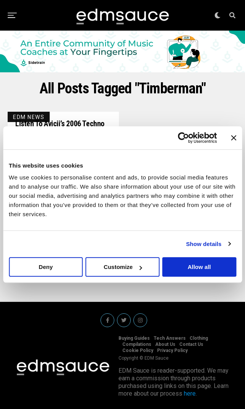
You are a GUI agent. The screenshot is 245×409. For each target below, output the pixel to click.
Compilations (136, 344)
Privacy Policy (172, 350)
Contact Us (191, 344)
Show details (204, 244)
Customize (123, 267)
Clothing (199, 338)
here (190, 393)
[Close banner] (233, 137)
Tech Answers (170, 338)
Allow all (199, 267)
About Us (165, 344)
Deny (46, 267)
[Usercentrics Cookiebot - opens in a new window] (183, 137)
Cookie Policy (137, 350)
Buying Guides (134, 338)
